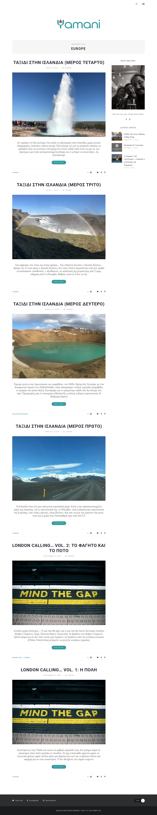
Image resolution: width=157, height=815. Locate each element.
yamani (68, 68)
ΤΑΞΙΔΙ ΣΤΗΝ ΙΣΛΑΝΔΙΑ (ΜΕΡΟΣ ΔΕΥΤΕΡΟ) (59, 304)
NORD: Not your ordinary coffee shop (134, 135)
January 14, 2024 (131, 139)
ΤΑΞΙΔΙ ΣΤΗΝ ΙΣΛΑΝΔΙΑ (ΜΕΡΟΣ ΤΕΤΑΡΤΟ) (58, 62)
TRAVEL (15, 172)
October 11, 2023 (130, 147)
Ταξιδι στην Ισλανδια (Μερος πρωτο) (59, 426)
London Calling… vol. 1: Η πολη (59, 669)
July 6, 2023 (129, 167)
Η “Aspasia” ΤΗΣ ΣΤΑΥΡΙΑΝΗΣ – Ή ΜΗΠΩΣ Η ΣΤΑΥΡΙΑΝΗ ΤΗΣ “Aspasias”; (134, 160)
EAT (21, 657)
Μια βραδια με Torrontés (133, 145)
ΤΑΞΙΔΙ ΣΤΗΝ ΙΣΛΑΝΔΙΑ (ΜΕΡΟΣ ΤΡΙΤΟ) (59, 184)
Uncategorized (20, 414)
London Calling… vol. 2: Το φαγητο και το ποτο (58, 548)
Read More (59, 162)
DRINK (15, 657)
